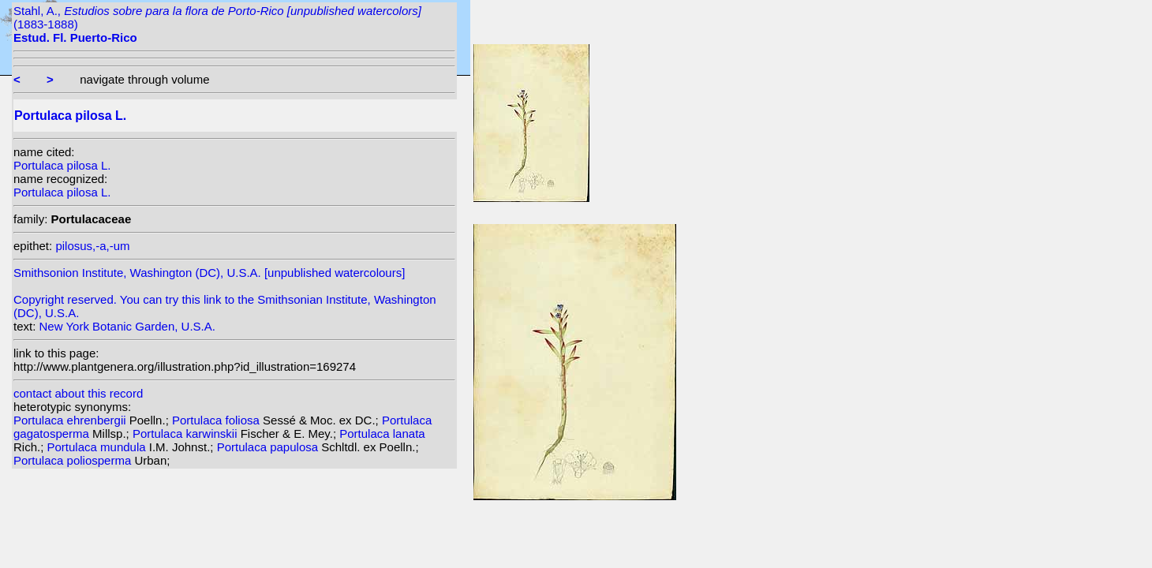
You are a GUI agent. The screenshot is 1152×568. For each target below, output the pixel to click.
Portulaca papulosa (269, 447)
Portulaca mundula (98, 447)
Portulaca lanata (382, 433)
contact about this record (78, 393)
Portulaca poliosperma (73, 460)
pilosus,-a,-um (92, 245)
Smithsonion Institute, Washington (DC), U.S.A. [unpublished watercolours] (209, 272)
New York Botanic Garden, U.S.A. (127, 326)
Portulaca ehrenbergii (71, 420)
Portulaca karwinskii (187, 433)
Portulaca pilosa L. (61, 165)
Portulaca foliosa (217, 420)
